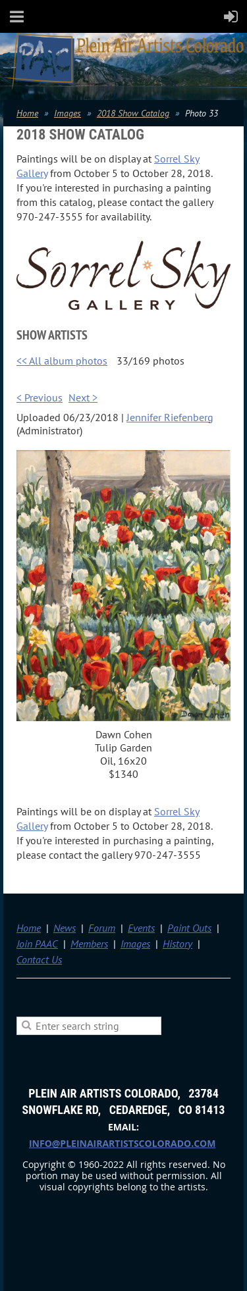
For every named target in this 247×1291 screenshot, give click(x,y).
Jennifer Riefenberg (169, 417)
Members (89, 943)
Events (141, 927)
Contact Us (39, 959)
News (64, 927)
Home (27, 113)
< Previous (39, 397)
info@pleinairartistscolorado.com (122, 1143)
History (177, 943)
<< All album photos (61, 360)
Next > (83, 397)
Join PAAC (37, 943)
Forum (101, 927)
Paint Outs (189, 927)
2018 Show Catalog (133, 113)
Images (67, 113)
